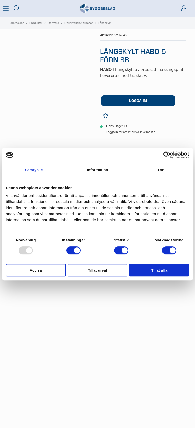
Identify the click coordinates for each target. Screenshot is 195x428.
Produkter (35, 23)
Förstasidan (16, 23)
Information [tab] (97, 170)
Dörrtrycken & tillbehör (78, 23)
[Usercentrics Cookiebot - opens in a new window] (167, 155)
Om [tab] (161, 170)
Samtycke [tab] (34, 170)
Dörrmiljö (53, 23)
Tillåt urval (97, 270)
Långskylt (104, 23)
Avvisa (36, 270)
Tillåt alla (159, 270)
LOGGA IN (138, 100)
